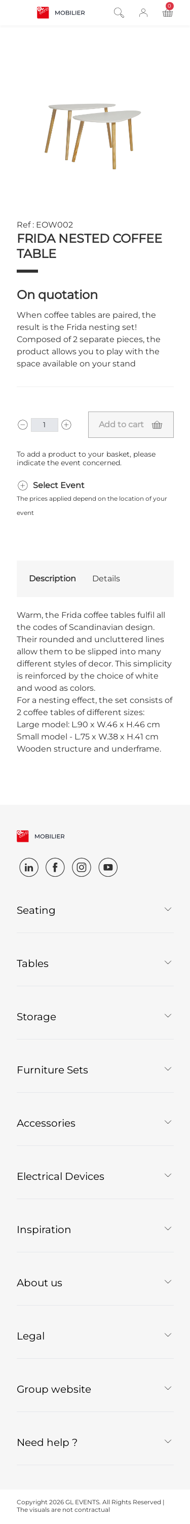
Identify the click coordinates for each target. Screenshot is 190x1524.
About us (39, 1283)
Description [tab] (52, 578)
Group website (54, 1389)
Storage (36, 1017)
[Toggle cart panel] (168, 13)
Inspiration (44, 1229)
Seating (36, 910)
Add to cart (121, 424)
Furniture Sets (52, 1070)
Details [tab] (106, 578)
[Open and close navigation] (23, 12)
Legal (31, 1336)
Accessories (46, 1123)
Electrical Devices (60, 1176)
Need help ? (47, 1442)
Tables (33, 963)
